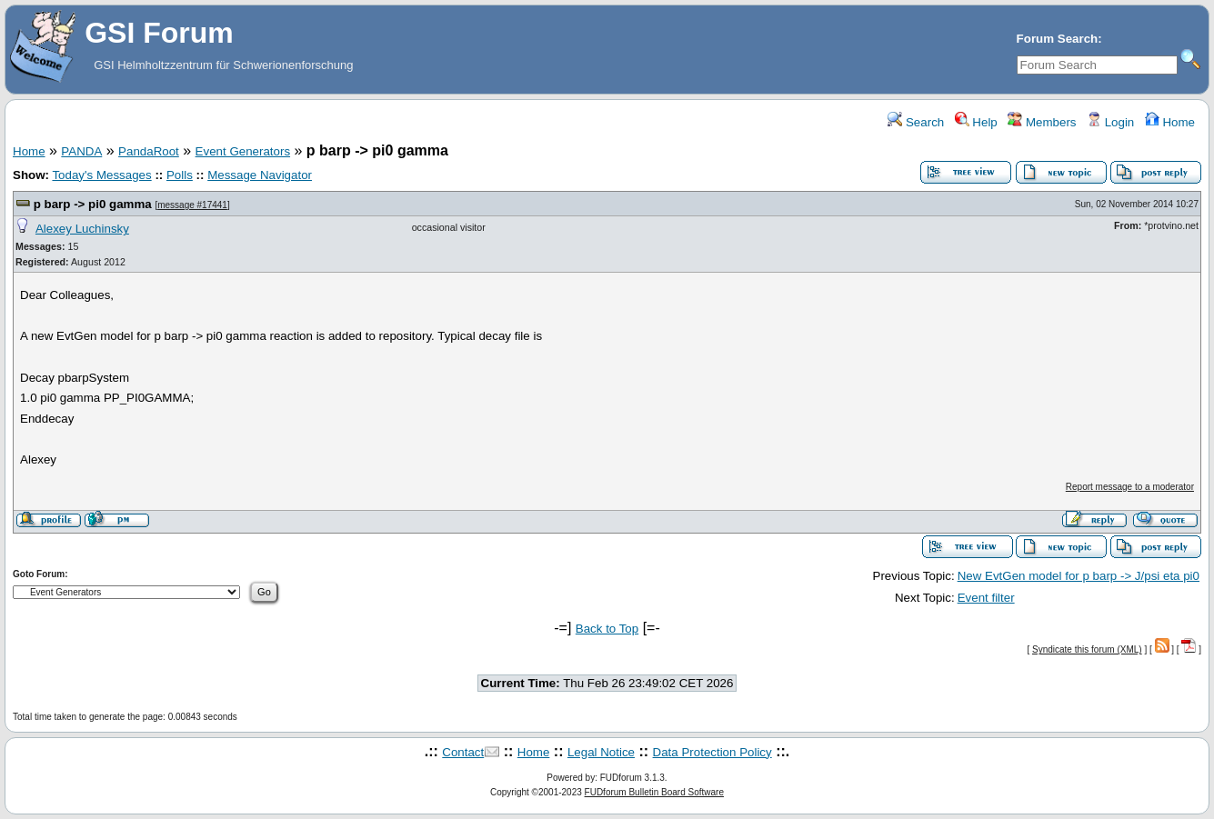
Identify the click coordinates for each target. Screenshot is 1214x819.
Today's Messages (101, 175)
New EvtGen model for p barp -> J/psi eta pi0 (1078, 576)
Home (1170, 122)
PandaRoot (148, 151)
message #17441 (192, 205)
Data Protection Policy (712, 752)
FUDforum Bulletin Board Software (654, 792)
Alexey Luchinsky (82, 228)
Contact (463, 752)
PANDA (81, 151)
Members (1042, 122)
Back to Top (607, 628)
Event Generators (243, 151)
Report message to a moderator (1130, 487)
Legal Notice (601, 752)
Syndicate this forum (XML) (1087, 649)
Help (976, 122)
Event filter (986, 597)
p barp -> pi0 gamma (93, 204)
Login (1110, 122)
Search (916, 122)
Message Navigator (259, 175)
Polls (179, 175)
